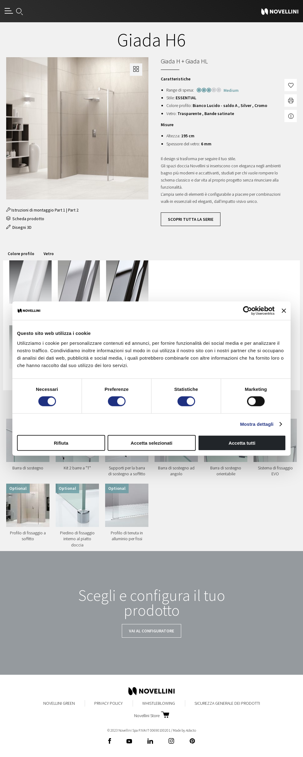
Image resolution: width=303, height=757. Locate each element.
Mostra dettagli (256, 424)
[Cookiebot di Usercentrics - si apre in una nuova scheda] (247, 310)
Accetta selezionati (151, 442)
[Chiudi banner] (284, 311)
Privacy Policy (108, 703)
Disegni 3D (19, 227)
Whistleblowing (158, 703)
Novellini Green (59, 703)
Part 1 (60, 210)
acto (191, 730)
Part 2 (73, 210)
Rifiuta (61, 442)
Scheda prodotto (25, 218)
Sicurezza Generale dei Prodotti (227, 703)
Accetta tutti (241, 442)
